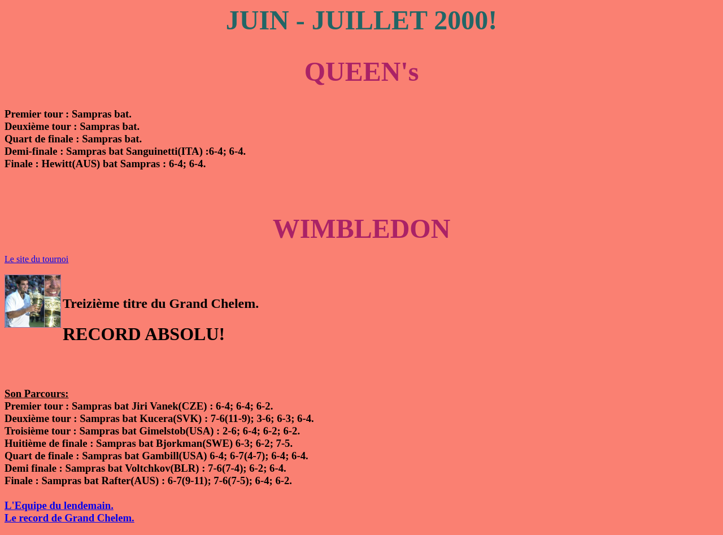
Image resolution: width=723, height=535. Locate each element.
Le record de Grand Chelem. (69, 518)
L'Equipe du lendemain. (59, 505)
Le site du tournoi (36, 259)
